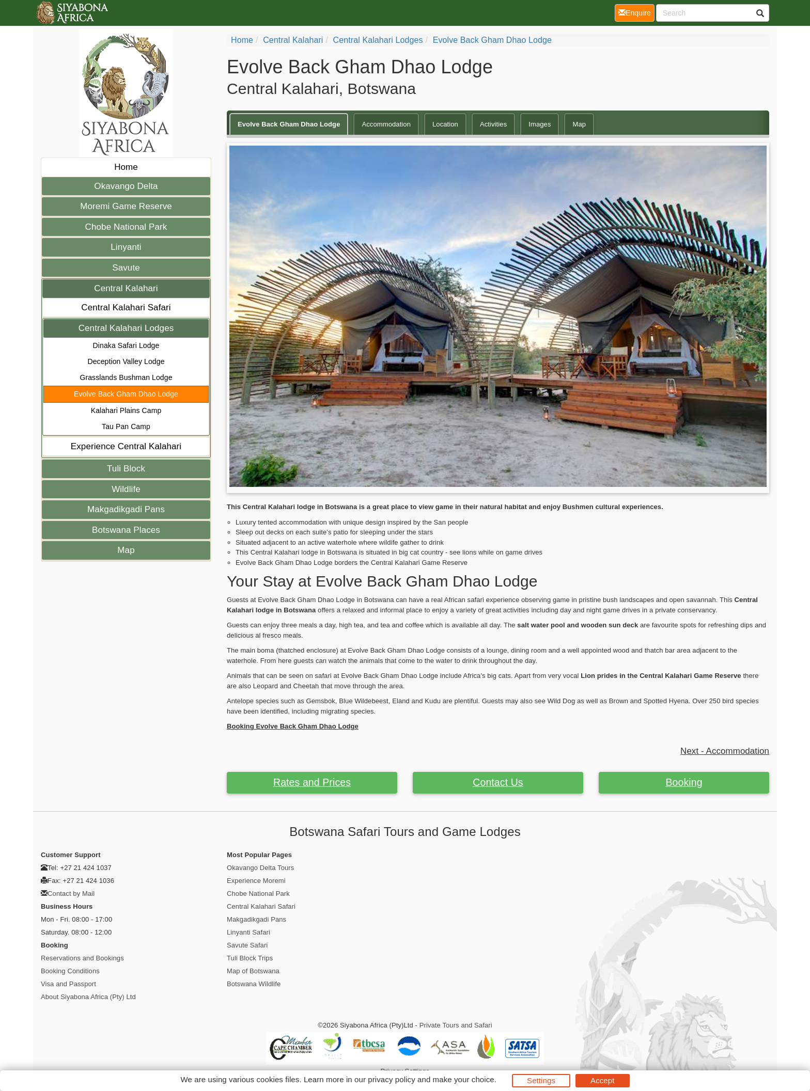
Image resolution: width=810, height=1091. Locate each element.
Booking (683, 782)
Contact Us (498, 782)
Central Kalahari (126, 288)
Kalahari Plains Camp (126, 410)
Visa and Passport (68, 984)
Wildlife (126, 489)
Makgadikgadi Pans (126, 509)
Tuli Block (126, 468)
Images (539, 124)
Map (125, 550)
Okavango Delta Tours (260, 868)
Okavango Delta (126, 186)
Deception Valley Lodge (125, 361)
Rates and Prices (312, 782)
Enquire (636, 12)
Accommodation (386, 124)
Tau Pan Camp (126, 426)
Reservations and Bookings (82, 958)
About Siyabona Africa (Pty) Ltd (88, 997)
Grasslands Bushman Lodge (126, 377)
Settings (541, 1080)
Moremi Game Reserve (126, 206)
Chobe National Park (126, 227)
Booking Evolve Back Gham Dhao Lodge (293, 726)
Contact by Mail (71, 893)
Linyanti (126, 247)
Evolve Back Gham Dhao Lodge (126, 394)
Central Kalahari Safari (125, 307)
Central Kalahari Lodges (126, 328)
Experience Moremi (256, 880)
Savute (126, 268)
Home (126, 167)
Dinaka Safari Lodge (126, 345)
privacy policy (391, 1079)
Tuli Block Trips (250, 958)
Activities (493, 124)
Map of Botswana (253, 971)
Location (445, 124)
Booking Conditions (70, 971)
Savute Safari (247, 945)
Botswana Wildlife (254, 984)
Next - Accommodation (724, 751)
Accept (602, 1080)
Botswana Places (126, 530)
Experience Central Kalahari (126, 446)
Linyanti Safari (248, 932)
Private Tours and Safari (455, 1025)
